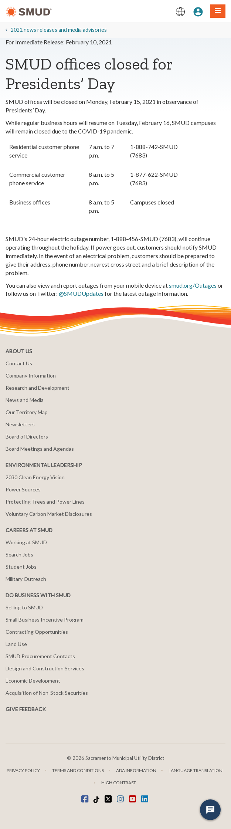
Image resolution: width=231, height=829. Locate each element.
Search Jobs (19, 554)
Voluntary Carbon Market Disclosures (49, 514)
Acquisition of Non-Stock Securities (47, 693)
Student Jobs (21, 567)
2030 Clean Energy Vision (35, 477)
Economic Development (33, 680)
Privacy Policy (23, 770)
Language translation (195, 770)
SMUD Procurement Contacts (40, 656)
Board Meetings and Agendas (40, 449)
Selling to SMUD (24, 607)
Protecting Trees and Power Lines (45, 501)
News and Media (25, 400)
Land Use (16, 644)
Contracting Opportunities (37, 632)
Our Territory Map (27, 412)
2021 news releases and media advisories (59, 30)
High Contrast (118, 782)
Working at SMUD (26, 542)
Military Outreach (26, 579)
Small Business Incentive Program (45, 619)
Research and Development (37, 388)
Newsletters (20, 424)
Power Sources (23, 489)
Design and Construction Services (45, 668)
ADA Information (136, 770)
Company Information (31, 375)
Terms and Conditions (78, 770)
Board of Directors (27, 436)
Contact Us (19, 363)
